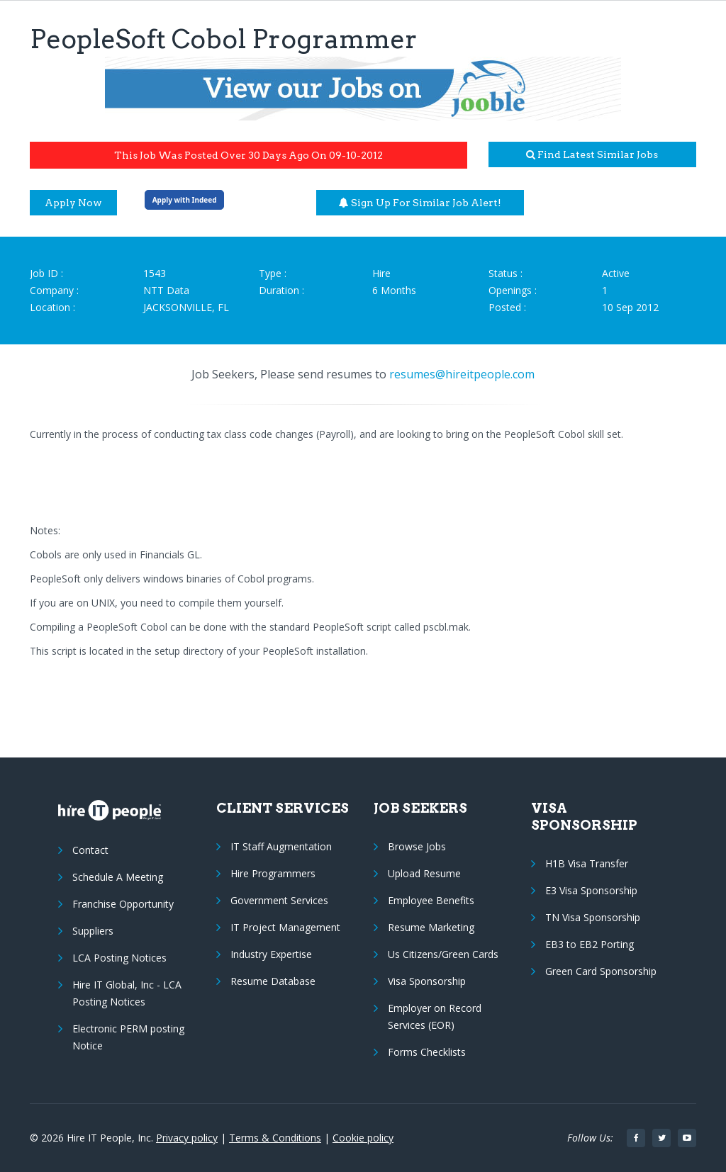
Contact (90, 850)
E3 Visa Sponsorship (591, 890)
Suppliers (92, 930)
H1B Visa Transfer (586, 863)
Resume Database (272, 981)
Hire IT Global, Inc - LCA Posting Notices (127, 993)
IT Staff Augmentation (281, 846)
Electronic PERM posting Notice (128, 1037)
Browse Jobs (417, 846)
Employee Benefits (431, 900)
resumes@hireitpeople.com (462, 374)
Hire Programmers (272, 873)
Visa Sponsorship (427, 981)
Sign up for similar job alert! (420, 202)
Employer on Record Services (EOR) (434, 1016)
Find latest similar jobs (592, 154)
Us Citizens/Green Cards (443, 954)
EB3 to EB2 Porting (589, 944)
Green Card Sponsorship (601, 971)
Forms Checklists (427, 1052)
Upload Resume (424, 873)
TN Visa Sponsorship (592, 917)
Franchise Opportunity (123, 904)
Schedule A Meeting (117, 877)
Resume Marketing (431, 927)
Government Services (279, 900)
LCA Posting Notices (119, 957)
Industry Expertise (271, 954)
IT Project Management (285, 927)
